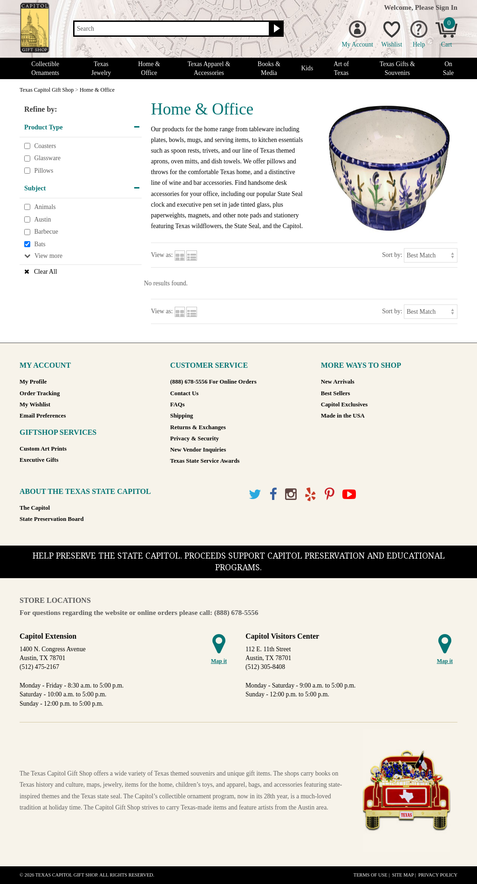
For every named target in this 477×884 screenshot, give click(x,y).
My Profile (33, 381)
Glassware (47, 158)
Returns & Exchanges (197, 427)
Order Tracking (40, 393)
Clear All (45, 271)
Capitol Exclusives (344, 404)
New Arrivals (337, 381)
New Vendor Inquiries (198, 449)
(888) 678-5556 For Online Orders (213, 381)
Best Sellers (335, 393)
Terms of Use (371, 874)
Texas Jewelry (101, 68)
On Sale (448, 68)
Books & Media (269, 68)
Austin (42, 219)
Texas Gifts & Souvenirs (397, 68)
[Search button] (275, 29)
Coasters (45, 145)
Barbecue (46, 231)
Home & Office (149, 68)
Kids (307, 68)
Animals (44, 206)
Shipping (181, 415)
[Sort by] (430, 255)
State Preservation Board (52, 519)
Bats (39, 244)
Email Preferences (43, 415)
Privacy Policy (437, 874)
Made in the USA (343, 415)
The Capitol (35, 508)
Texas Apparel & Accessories (208, 68)
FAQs (177, 404)
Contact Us (184, 393)
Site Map (403, 874)
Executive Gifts (39, 460)
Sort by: (392, 254)
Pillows (43, 170)
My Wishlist (35, 404)
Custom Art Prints (43, 448)
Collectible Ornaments (45, 68)
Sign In (446, 7)
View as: (162, 254)
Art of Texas (341, 68)
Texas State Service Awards (204, 461)
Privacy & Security (194, 438)
